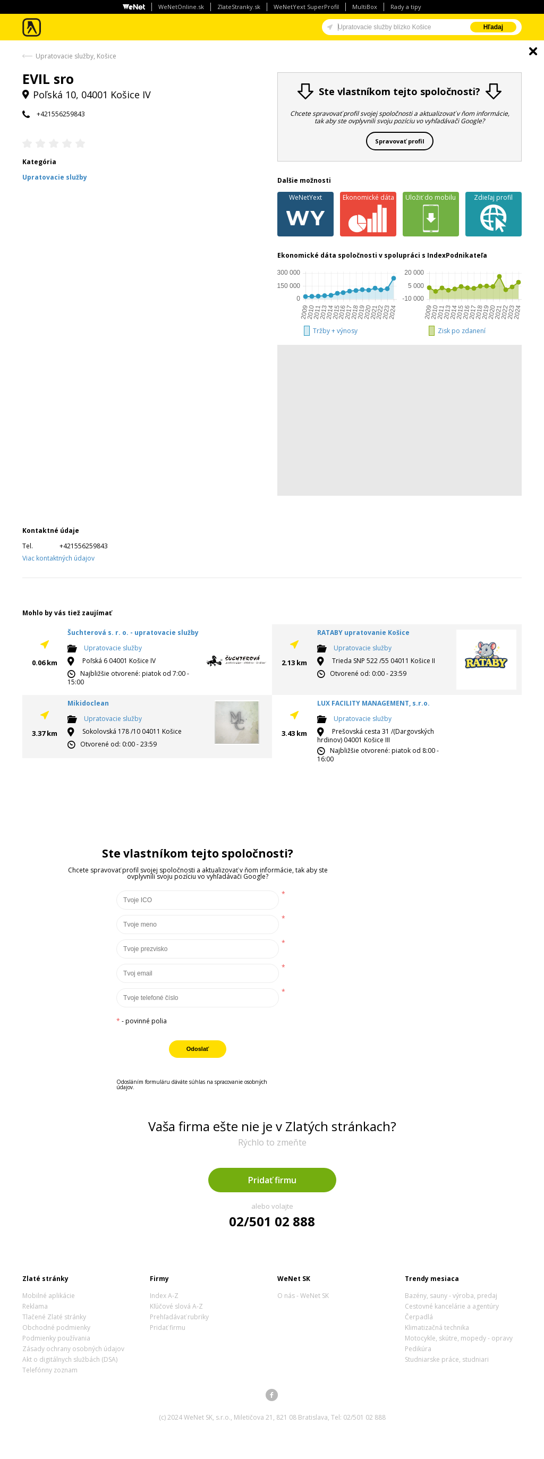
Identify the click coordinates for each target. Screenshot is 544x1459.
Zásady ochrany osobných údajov (73, 1348)
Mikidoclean (88, 703)
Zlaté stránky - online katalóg (32, 27)
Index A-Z (164, 1295)
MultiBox (364, 7)
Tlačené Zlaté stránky (54, 1316)
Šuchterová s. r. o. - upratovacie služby (133, 632)
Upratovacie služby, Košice (76, 56)
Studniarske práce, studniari (447, 1359)
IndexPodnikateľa (457, 255)
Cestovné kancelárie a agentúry (452, 1306)
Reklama (35, 1306)
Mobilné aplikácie (48, 1295)
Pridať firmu (272, 1180)
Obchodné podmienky (56, 1327)
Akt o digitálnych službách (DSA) (69, 1359)
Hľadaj (493, 27)
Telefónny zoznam (50, 1370)
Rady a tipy (405, 7)
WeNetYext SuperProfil (306, 7)
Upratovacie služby (113, 647)
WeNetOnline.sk (181, 7)
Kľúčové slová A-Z (176, 1306)
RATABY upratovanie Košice (363, 632)
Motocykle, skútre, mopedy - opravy (459, 1338)
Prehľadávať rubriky (179, 1316)
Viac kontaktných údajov (58, 558)
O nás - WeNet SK (303, 1295)
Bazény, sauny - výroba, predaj (451, 1295)
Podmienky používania (56, 1338)
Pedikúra (418, 1348)
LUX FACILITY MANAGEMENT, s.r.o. (373, 703)
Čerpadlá (419, 1316)
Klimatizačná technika (437, 1327)
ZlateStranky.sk (238, 7)
